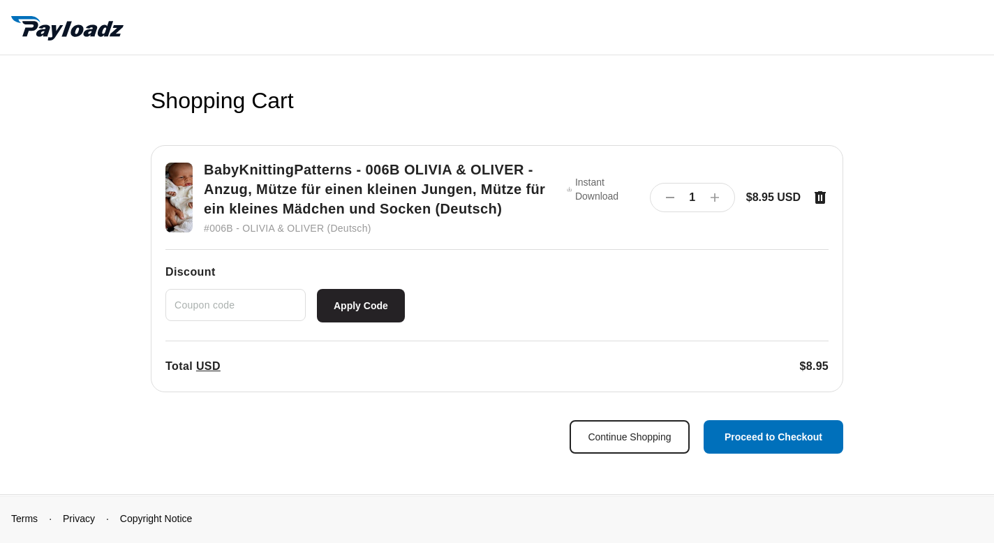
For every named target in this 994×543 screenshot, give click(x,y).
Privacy (79, 518)
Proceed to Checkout (773, 436)
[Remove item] (820, 197)
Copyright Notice (156, 518)
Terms (24, 518)
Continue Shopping (629, 436)
